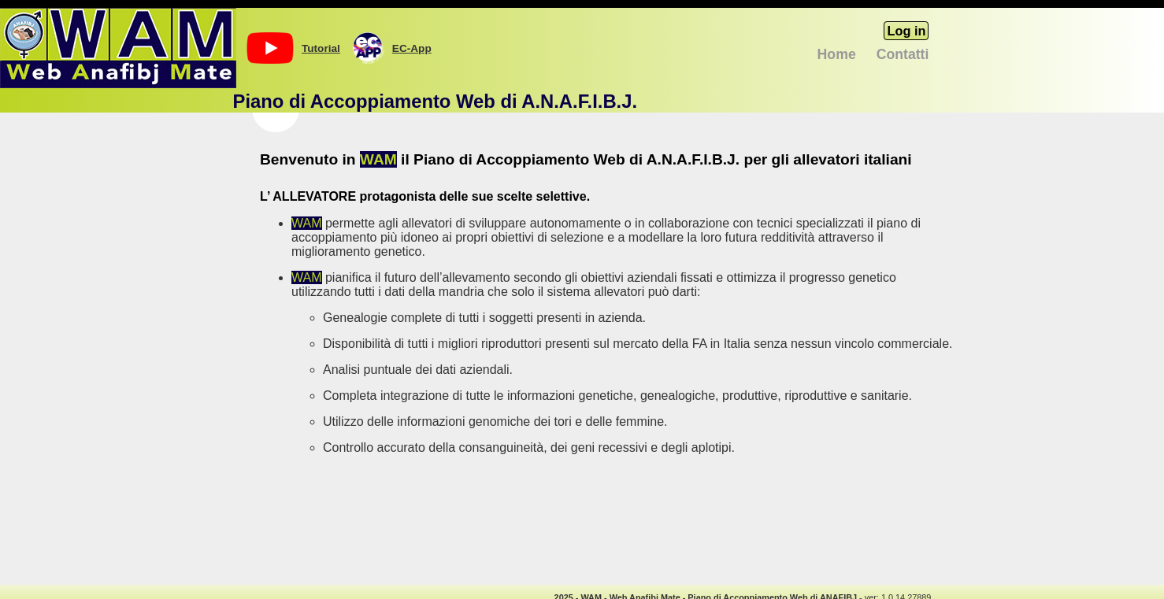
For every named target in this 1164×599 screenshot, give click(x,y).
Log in (906, 31)
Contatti (903, 54)
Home (836, 54)
